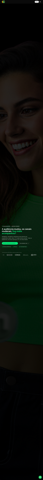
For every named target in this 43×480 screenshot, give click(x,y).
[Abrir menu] (40, 2)
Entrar (37, 1)
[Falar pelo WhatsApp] (40, 477)
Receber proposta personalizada (10, 243)
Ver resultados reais (24, 243)
